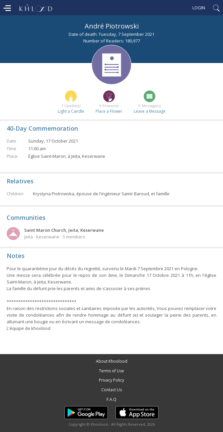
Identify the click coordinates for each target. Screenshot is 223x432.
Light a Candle (71, 111)
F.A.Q (111, 399)
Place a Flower (109, 111)
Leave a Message (150, 111)
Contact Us (111, 390)
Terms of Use (111, 371)
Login (198, 8)
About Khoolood (111, 361)
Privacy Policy (111, 380)
